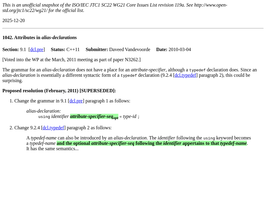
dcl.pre (36, 49)
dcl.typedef (185, 75)
